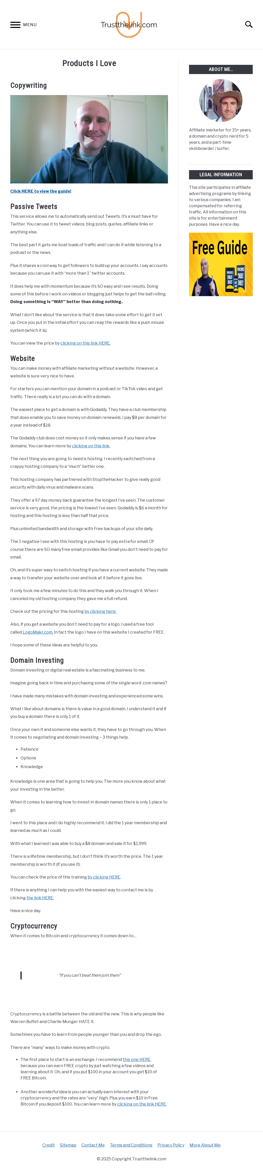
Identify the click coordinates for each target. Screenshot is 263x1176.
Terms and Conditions (131, 1145)
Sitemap (68, 1145)
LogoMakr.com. (38, 632)
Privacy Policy (170, 1145)
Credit (48, 1145)
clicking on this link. (91, 445)
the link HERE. (40, 897)
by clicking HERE (104, 877)
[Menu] (15, 26)
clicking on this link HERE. (85, 343)
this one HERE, (137, 1059)
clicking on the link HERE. (142, 1104)
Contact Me (93, 1145)
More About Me (205, 1145)
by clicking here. (100, 611)
